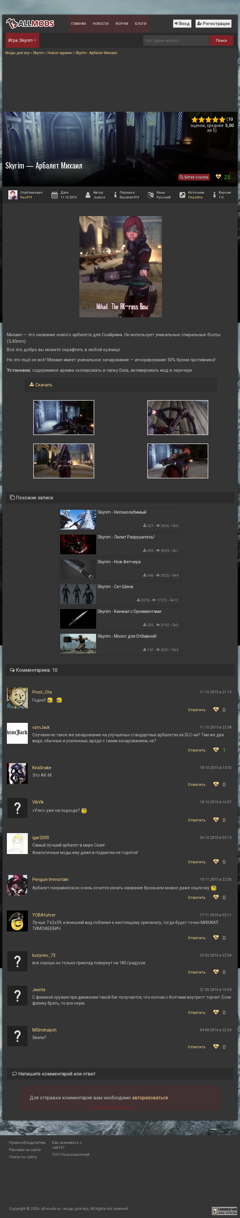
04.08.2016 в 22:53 (216, 1030)
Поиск (221, 40)
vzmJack (41, 727)
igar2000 (40, 837)
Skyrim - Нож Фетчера (119, 561)
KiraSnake (41, 767)
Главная (78, 24)
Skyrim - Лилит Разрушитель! (126, 537)
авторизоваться (150, 1098)
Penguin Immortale (50, 879)
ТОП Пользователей (70, 1154)
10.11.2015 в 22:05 (216, 879)
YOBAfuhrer (44, 915)
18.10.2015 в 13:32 (216, 768)
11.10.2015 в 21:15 (216, 692)
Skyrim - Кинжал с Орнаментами (129, 611)
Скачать (43, 385)
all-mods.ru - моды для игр (65, 1208)
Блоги (140, 24)
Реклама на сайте (25, 1149)
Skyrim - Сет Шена (115, 586)
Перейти (195, 197)
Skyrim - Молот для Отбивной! (127, 636)
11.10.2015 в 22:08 (216, 727)
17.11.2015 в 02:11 (216, 915)
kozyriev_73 (43, 955)
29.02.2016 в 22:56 (216, 955)
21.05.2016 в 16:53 (216, 990)
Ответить (197, 710)
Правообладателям (27, 1142)
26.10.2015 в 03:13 (216, 838)
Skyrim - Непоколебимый (122, 512)
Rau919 (26, 197)
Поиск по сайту (23, 1157)
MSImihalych (44, 1030)
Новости (101, 24)
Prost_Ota (42, 692)
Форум (122, 24)
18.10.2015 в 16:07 (216, 802)
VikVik (38, 802)
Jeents (38, 989)
